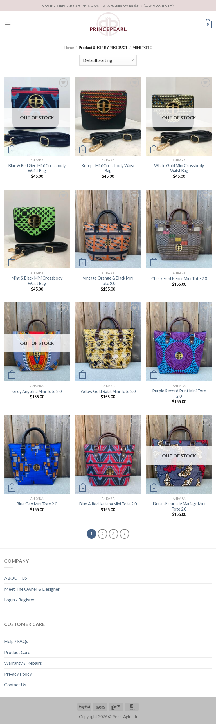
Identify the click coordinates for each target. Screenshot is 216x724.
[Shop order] (107, 60)
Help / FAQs (16, 641)
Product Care (17, 652)
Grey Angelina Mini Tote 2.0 (37, 391)
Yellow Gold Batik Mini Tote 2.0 (108, 391)
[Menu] (7, 24)
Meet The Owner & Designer (32, 589)
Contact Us (15, 684)
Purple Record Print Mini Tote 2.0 (179, 393)
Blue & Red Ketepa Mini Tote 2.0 (108, 504)
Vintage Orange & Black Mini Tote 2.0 (108, 281)
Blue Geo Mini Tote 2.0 (37, 504)
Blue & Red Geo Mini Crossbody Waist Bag (37, 168)
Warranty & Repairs (23, 662)
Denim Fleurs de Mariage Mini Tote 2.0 (179, 506)
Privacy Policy (18, 673)
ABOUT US (15, 578)
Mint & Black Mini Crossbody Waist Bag (37, 281)
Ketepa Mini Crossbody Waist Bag (108, 168)
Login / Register (19, 599)
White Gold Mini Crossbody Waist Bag (179, 168)
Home (69, 47)
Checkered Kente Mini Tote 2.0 (179, 278)
